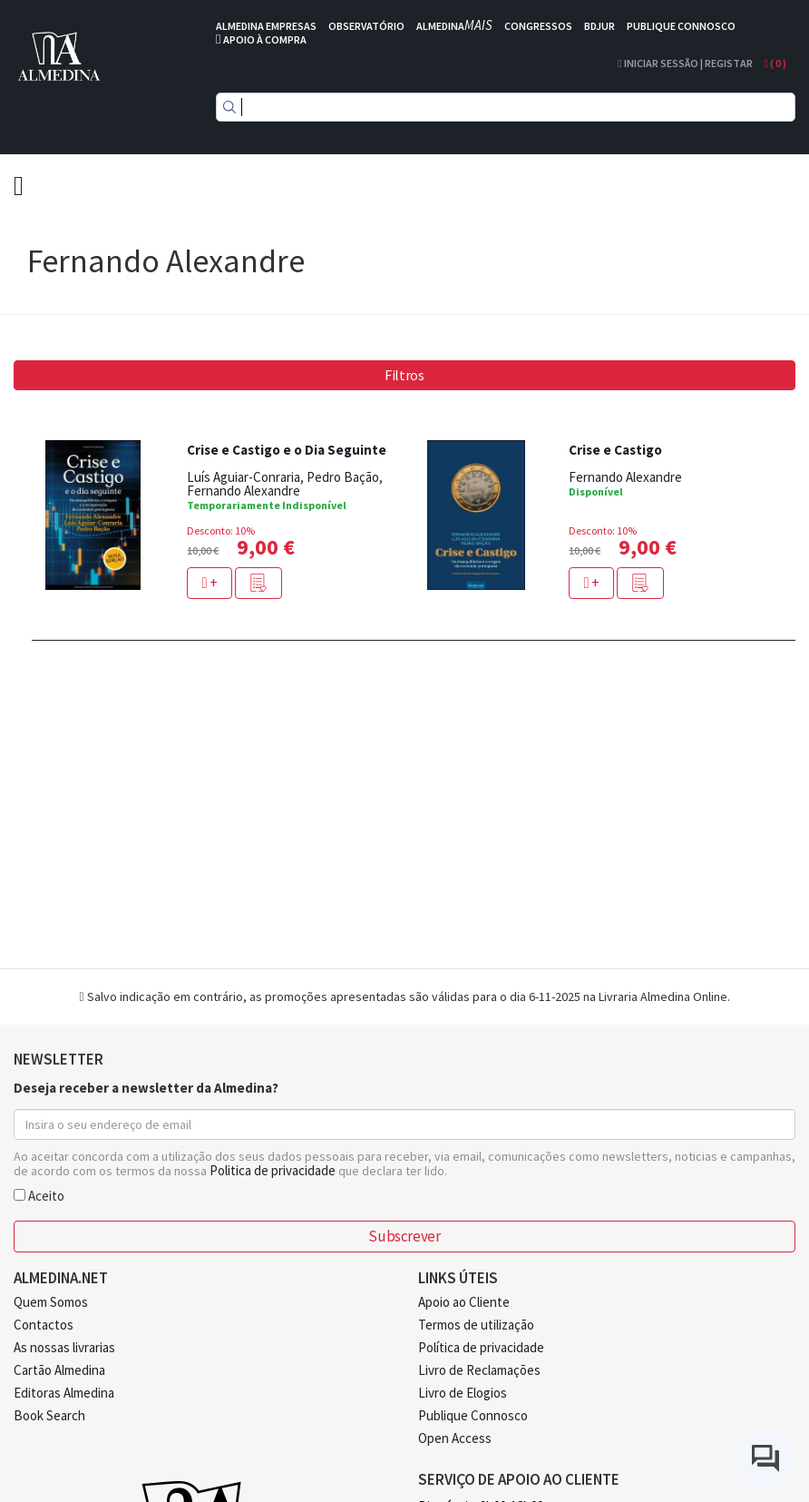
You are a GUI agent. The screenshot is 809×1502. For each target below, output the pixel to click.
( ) (775, 63)
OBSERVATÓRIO (366, 26)
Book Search (49, 1415)
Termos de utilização (476, 1324)
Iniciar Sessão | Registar (685, 63)
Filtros (404, 375)
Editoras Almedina (64, 1392)
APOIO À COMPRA (265, 39)
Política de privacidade (481, 1347)
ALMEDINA (454, 26)
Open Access (455, 1438)
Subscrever (404, 1236)
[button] (258, 583)
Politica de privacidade (273, 1170)
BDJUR (599, 26)
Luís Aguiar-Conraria (243, 477)
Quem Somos (51, 1302)
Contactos (43, 1324)
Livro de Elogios (462, 1392)
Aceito (39, 1195)
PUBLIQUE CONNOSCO (681, 26)
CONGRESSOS (538, 26)
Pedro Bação (343, 477)
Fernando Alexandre (243, 490)
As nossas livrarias (64, 1347)
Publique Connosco (473, 1415)
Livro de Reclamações (479, 1370)
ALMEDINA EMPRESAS (266, 26)
